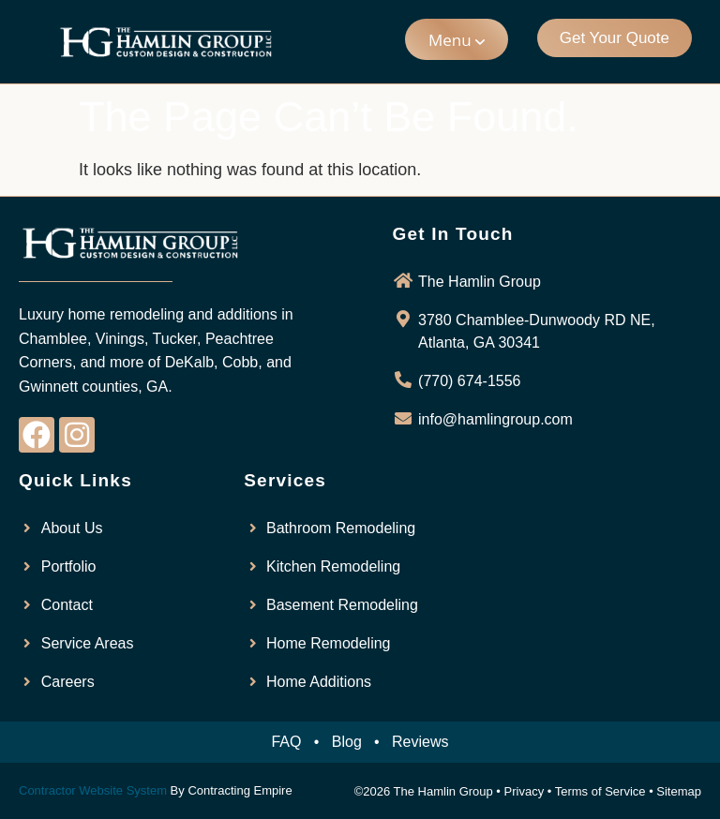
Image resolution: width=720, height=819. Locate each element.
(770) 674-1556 (469, 381)
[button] (456, 39)
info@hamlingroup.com (495, 419)
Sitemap (678, 791)
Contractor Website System (93, 790)
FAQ (286, 742)
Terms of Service (600, 791)
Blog (347, 742)
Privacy (524, 791)
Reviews (420, 742)
